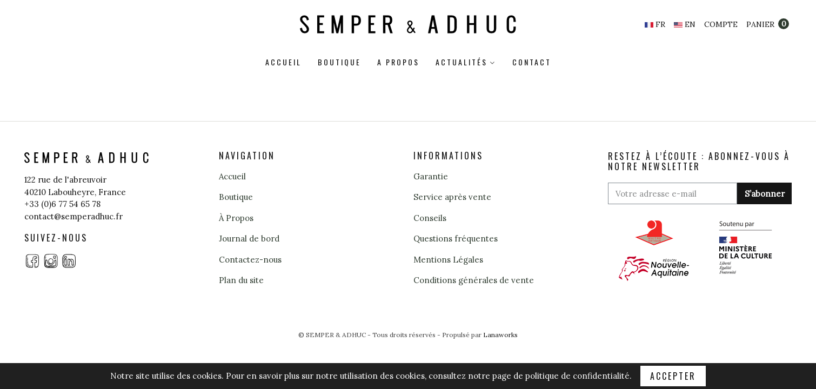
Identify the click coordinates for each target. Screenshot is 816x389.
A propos (398, 62)
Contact (531, 62)
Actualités (461, 62)
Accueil (283, 62)
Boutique (339, 62)
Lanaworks (500, 335)
